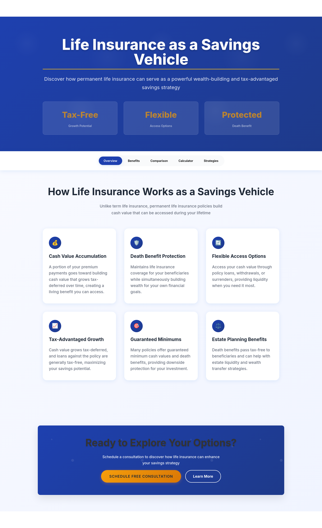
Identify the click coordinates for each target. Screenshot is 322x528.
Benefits (134, 161)
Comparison (159, 161)
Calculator (185, 161)
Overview (110, 161)
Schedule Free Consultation (141, 476)
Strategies (211, 161)
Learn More (203, 476)
